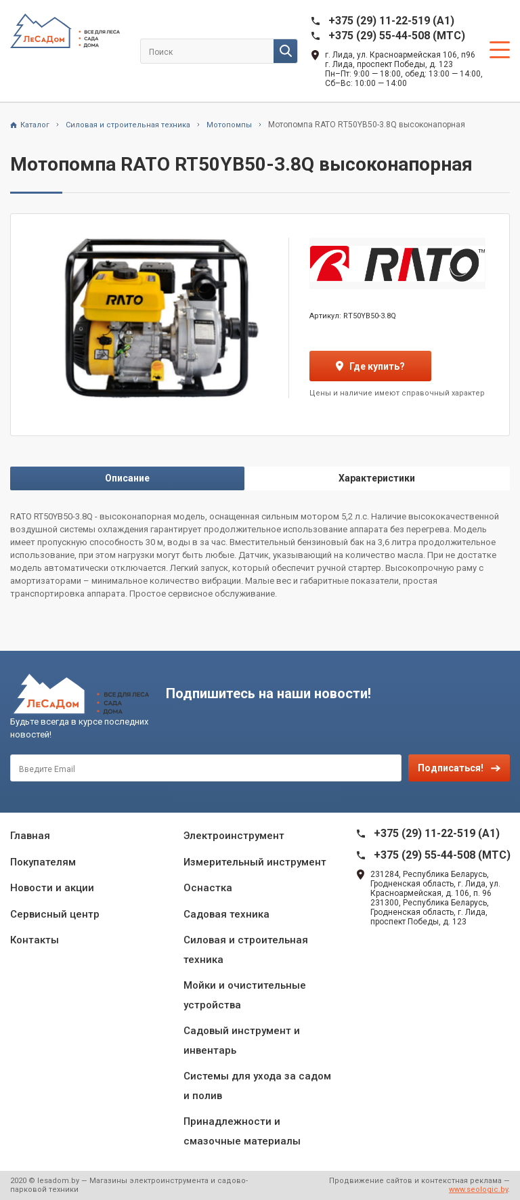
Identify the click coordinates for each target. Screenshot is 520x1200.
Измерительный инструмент (254, 862)
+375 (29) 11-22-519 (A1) (391, 20)
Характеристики (377, 478)
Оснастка (207, 888)
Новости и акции (52, 888)
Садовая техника (226, 914)
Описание (127, 478)
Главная (30, 836)
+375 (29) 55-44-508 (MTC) (396, 35)
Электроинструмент (233, 836)
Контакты (34, 940)
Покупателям (43, 862)
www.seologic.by (478, 1189)
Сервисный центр (55, 914)
